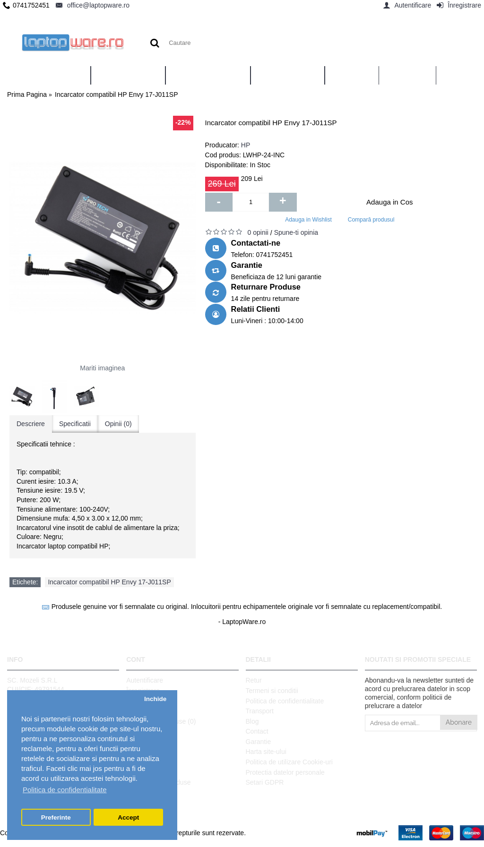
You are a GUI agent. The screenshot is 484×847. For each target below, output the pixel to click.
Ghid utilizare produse (158, 782)
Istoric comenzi (148, 701)
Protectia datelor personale (285, 772)
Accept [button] (128, 817)
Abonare (459, 722)
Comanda (140, 711)
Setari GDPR (265, 782)
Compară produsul (371, 219)
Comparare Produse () (161, 721)
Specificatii (75, 424)
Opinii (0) (118, 424)
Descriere (31, 424)
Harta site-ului (266, 751)
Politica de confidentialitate (285, 701)
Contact (257, 731)
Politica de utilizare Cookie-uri (289, 762)
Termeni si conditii (272, 690)
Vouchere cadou (150, 751)
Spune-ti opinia (296, 232)
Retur (254, 680)
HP (245, 145)
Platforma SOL (148, 762)
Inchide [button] (155, 698)
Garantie (258, 741)
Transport (260, 711)
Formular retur (147, 741)
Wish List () (144, 731)
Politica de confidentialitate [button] (65, 790)
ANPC (135, 772)
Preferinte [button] (56, 817)
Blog (252, 721)
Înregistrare (143, 690)
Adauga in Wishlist (308, 219)
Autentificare (144, 680)
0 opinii (258, 232)
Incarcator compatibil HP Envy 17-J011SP (109, 582)
